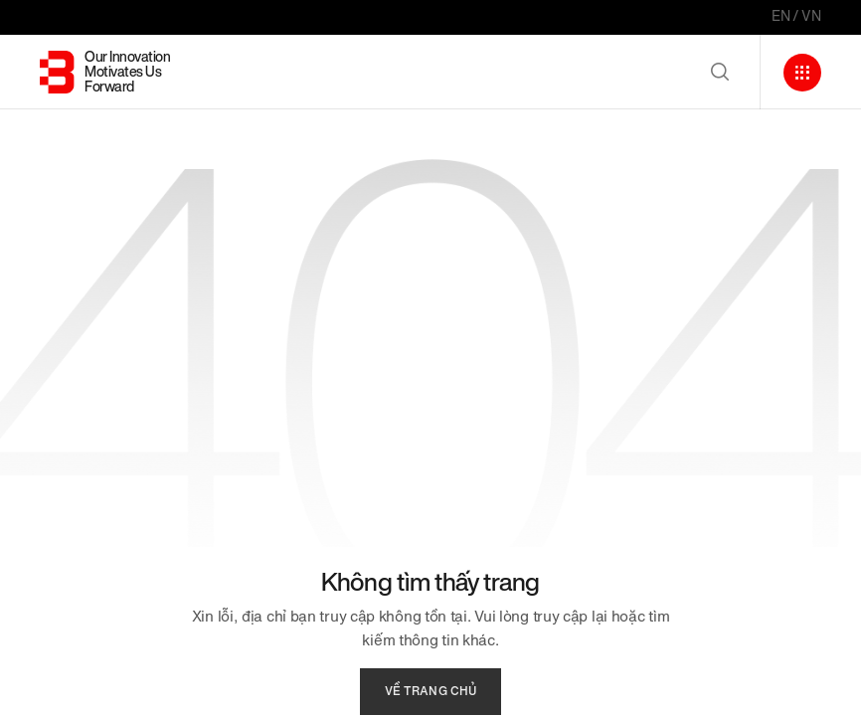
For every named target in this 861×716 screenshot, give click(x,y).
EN (781, 16)
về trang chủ (430, 691)
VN (811, 16)
